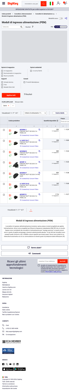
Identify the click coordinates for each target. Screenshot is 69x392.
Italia (5, 377)
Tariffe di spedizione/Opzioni (11, 312)
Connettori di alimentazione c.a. (45, 14)
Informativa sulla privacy (53, 272)
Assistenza (5, 307)
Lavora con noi (6, 289)
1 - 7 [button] (12, 113)
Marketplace (6, 285)
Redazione (5, 297)
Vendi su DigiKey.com (9, 287)
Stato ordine (6, 310)
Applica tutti (11, 95)
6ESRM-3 (23, 130)
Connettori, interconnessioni (23, 14)
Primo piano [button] (35, 113)
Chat (5, 325)
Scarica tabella (60, 113)
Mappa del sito (6, 292)
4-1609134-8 (24, 184)
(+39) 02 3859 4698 (10, 329)
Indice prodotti (6, 14)
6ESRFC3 (23, 194)
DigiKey (4, 282)
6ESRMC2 (23, 151)
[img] (13, 4)
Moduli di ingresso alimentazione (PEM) (14, 16)
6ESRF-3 (23, 162)
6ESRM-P (23, 173)
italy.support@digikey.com (12, 332)
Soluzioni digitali (7, 294)
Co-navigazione (8, 335)
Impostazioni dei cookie (9, 388)
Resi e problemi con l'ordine (10, 314)
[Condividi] (66, 18)
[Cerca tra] (11, 26)
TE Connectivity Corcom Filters (29, 135)
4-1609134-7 (24, 140)
